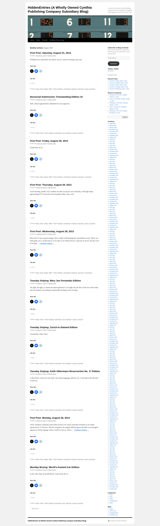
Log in (111, 509)
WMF (50, 89)
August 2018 (113, 301)
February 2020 (113, 265)
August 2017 (113, 325)
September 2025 (114, 135)
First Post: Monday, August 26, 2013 (50, 418)
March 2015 (113, 383)
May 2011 (112, 475)
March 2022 (113, 215)
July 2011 (112, 471)
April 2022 (112, 213)
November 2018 (114, 295)
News (37, 89)
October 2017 (113, 321)
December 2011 (114, 461)
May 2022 (112, 211)
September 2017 (114, 323)
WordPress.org (113, 515)
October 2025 (113, 133)
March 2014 (113, 407)
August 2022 (113, 205)
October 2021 (113, 225)
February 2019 (113, 289)
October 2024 (113, 153)
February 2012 (113, 457)
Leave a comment (90, 89)
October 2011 (113, 465)
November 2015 (114, 367)
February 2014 (113, 409)
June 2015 (112, 377)
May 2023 (112, 187)
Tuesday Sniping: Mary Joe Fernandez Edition (55, 280)
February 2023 (113, 193)
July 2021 (112, 231)
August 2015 (113, 373)
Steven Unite (52, 55)
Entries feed (113, 511)
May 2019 (112, 283)
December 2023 (114, 173)
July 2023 (112, 183)
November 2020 (114, 247)
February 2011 (113, 481)
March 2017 (113, 335)
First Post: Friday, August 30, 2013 (49, 141)
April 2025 (112, 145)
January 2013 (113, 435)
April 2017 (112, 333)
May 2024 (112, 163)
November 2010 (114, 487)
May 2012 (112, 451)
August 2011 (113, 469)
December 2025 (114, 129)
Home (32, 40)
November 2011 (114, 463)
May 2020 (112, 259)
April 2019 (112, 285)
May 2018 (112, 307)
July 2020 (112, 255)
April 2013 (112, 429)
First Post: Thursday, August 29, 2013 (50, 184)
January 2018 (113, 315)
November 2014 (114, 391)
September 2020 (114, 251)
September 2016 (114, 347)
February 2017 (113, 337)
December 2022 (114, 197)
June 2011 (112, 473)
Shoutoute (112, 95)
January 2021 (113, 243)
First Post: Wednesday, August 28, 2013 (52, 231)
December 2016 (114, 341)
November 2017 (114, 319)
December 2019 (114, 269)
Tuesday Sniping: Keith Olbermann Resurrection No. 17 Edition (65, 371)
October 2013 (113, 417)
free (64, 133)
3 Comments (88, 273)
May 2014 (112, 403)
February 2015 (113, 385)
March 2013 (113, 431)
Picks (41, 89)
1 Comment (88, 177)
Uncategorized (113, 501)
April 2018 (112, 309)
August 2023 (113, 181)
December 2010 (114, 485)
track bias (80, 89)
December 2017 (114, 317)
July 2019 (112, 279)
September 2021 (114, 227)
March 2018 (113, 311)
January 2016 (113, 363)
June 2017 (112, 329)
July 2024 (112, 159)
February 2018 (113, 313)
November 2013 (114, 415)
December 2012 (114, 437)
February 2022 (113, 217)
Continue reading (47, 243)
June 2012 (112, 449)
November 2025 (114, 131)
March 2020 (113, 263)
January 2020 (113, 267)
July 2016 (112, 351)
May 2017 (112, 331)
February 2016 (113, 361)
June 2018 (112, 305)
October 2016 (113, 345)
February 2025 (113, 149)
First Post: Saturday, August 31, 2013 (50, 53)
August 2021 (113, 229)
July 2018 (112, 303)
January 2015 (113, 387)
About (38, 40)
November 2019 (114, 271)
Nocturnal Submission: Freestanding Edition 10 (56, 97)
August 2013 (113, 421)
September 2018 (114, 299)
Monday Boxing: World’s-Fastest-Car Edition (54, 467)
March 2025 (113, 147)
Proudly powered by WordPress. (118, 521)
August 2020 (113, 253)
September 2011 (114, 467)
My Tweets (111, 71)
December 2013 (114, 413)
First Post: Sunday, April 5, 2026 (118, 81)
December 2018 (114, 293)
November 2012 (114, 439)
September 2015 (114, 371)
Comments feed (114, 513)
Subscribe (113, 63)
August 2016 (113, 349)
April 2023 (112, 189)
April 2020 (112, 261)
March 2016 (113, 359)
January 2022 (113, 219)
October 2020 (113, 249)
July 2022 (112, 207)
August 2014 (113, 397)
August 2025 (113, 137)
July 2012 (112, 447)
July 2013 (112, 423)
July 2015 (112, 375)
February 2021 (113, 241)
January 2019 (113, 291)
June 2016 (112, 353)
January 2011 (113, 483)
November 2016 (114, 343)
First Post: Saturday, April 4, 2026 (119, 83)
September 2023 (114, 179)
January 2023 (113, 195)
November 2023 (114, 175)
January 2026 (113, 127)
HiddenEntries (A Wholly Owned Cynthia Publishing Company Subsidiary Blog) (57, 521)
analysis (60, 89)
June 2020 (112, 257)
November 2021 (114, 223)
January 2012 (113, 459)
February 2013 (113, 433)
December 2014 (114, 389)
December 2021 (114, 221)
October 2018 (113, 297)
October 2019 (113, 273)
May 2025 (112, 143)
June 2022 (112, 209)
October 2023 (113, 177)
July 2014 (112, 399)
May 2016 (112, 355)
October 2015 (113, 369)
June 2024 (112, 161)
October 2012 (113, 441)
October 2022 (113, 201)
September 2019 (114, 275)
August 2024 (113, 157)
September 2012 (114, 443)
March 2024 (113, 167)
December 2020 (114, 245)
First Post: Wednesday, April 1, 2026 (119, 89)
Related (44, 40)
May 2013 (112, 427)
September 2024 (114, 155)
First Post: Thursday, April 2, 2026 (119, 87)
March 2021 (113, 239)
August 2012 (113, 445)
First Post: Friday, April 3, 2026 (118, 85)
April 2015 (112, 381)
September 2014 (114, 395)
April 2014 (112, 405)
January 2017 (113, 339)
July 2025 (112, 139)
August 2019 (113, 277)
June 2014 (112, 401)
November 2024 (114, 151)
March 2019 (113, 287)
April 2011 (112, 477)
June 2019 (112, 281)
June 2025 (112, 141)
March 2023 (113, 191)
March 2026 (113, 125)
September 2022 (114, 203)
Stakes (46, 89)
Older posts (34, 508)
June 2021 (112, 233)
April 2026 (112, 123)
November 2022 (114, 199)
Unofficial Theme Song (56, 40)
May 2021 (112, 235)
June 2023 (112, 185)
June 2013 (112, 425)
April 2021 (112, 237)
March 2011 (113, 479)
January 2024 (113, 171)
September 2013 (114, 419)
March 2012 (113, 455)
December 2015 (114, 365)
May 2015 (112, 379)
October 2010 (113, 489)
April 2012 (112, 453)
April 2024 (112, 165)
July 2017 (112, 327)
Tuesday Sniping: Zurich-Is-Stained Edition (54, 327)
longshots (74, 89)
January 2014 (113, 411)
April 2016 (112, 357)
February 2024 (113, 169)
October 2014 (113, 393)
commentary (67, 89)
